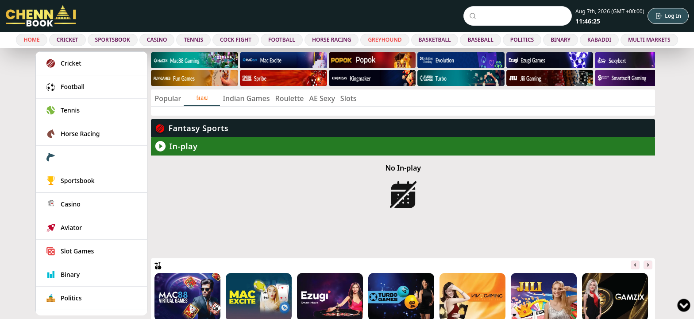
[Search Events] (519, 15)
